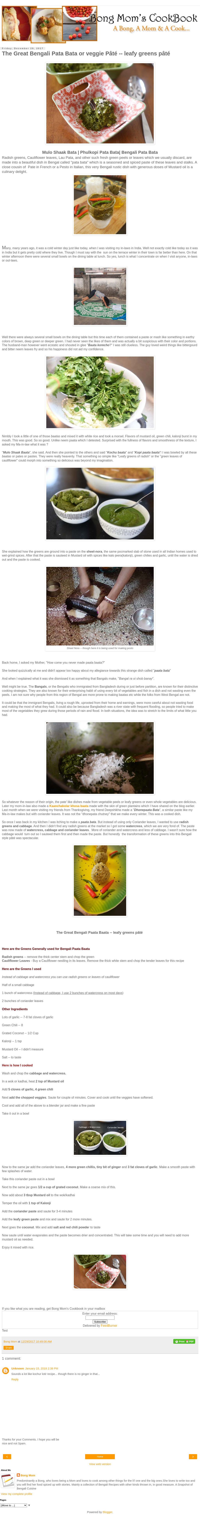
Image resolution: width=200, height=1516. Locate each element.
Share (8, 1347)
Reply (15, 1379)
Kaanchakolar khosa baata (68, 806)
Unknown (17, 1368)
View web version (100, 1464)
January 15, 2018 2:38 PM (41, 1368)
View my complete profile (16, 1494)
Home (100, 1456)
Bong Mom (28, 1475)
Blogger (107, 1512)
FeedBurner (109, 1325)
